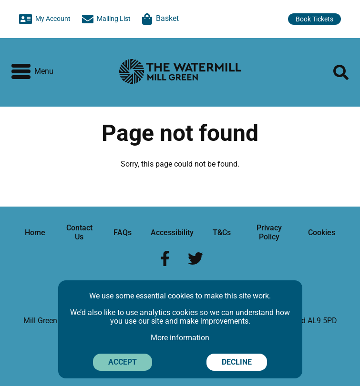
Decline (237, 361)
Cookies (321, 232)
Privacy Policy (269, 232)
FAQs (122, 232)
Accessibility (172, 232)
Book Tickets (314, 19)
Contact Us (79, 232)
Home (35, 232)
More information (180, 337)
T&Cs (222, 232)
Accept (122, 361)
